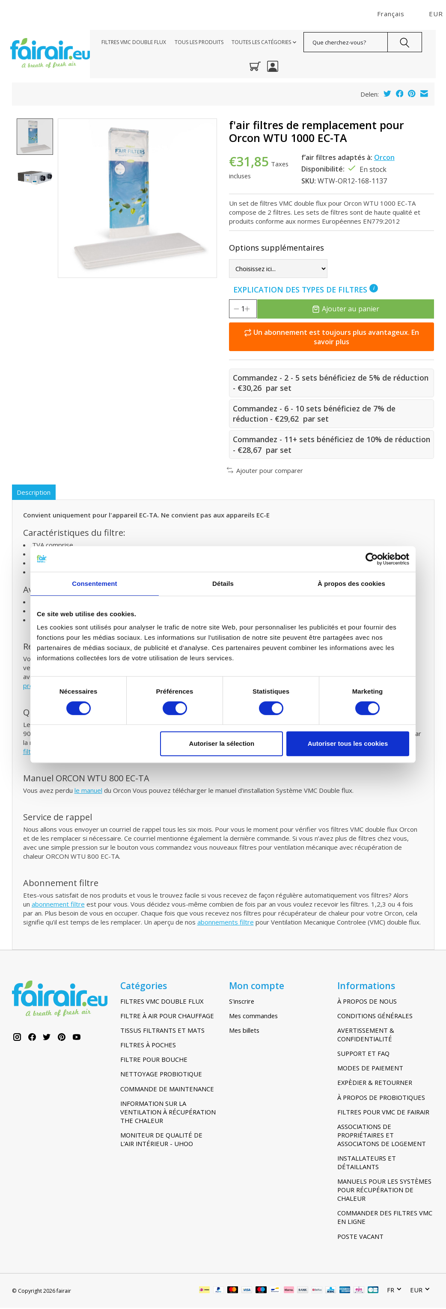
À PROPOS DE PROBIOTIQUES (381, 1098)
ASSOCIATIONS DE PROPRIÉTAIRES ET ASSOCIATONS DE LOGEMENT (381, 1136)
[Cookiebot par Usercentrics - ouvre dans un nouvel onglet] (371, 559)
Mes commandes (253, 1017)
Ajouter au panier (352, 308)
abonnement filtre (58, 905)
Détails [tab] (223, 583)
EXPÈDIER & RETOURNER (374, 1083)
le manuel (88, 791)
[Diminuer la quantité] (236, 308)
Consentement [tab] (94, 583)
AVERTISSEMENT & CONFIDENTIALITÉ (365, 1035)
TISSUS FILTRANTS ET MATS (162, 1031)
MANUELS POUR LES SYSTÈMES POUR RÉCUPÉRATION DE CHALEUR (384, 1191)
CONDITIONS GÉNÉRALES (375, 1017)
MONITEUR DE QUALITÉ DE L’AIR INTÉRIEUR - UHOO (161, 1140)
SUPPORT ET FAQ (363, 1054)
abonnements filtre (225, 923)
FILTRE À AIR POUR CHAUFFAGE (167, 1017)
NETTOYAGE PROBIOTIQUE (161, 1075)
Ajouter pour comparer (265, 470)
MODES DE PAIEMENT (370, 1069)
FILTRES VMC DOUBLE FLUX (133, 42)
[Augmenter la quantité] (259, 308)
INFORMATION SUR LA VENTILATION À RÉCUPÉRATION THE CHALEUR (168, 1113)
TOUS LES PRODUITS (199, 42)
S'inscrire (241, 1002)
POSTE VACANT (360, 1237)
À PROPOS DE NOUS (367, 1002)
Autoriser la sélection (222, 743)
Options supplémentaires (276, 247)
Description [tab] (35, 492)
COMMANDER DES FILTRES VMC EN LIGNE (384, 1218)
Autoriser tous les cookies (348, 743)
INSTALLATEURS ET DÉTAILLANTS (366, 1163)
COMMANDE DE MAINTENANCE (167, 1090)
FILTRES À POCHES (148, 1046)
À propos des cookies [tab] (351, 583)
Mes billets (244, 1031)
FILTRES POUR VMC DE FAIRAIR (383, 1113)
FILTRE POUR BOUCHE (153, 1060)
